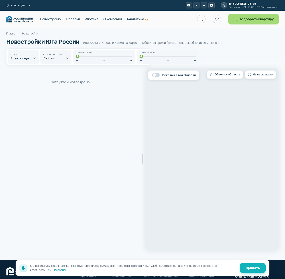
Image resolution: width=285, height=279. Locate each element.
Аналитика (137, 19)
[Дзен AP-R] (204, 5)
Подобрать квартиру (253, 19)
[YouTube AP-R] (189, 5)
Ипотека (91, 19)
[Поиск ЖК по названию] (201, 19)
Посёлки (73, 19)
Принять (253, 268)
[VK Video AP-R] (196, 5)
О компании (112, 19)
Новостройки (50, 19)
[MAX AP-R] (211, 5)
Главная (11, 33)
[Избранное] (217, 19)
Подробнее (60, 270)
